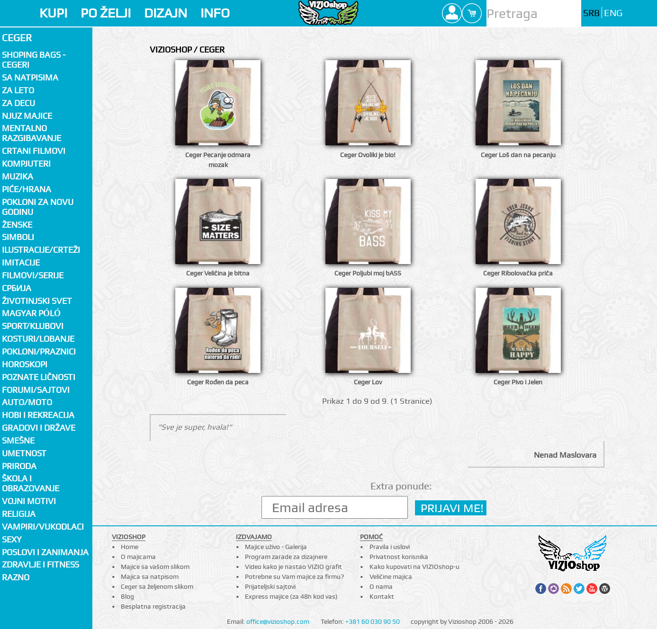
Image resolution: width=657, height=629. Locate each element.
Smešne (18, 440)
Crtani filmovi (33, 151)
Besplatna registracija (153, 606)
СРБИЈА (16, 288)
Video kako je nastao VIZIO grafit (293, 566)
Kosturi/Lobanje (38, 339)
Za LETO (18, 90)
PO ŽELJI (106, 13)
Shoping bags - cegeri (33, 60)
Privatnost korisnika (398, 556)
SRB (591, 13)
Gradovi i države (38, 428)
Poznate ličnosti (38, 377)
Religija (19, 514)
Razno (15, 577)
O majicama (138, 556)
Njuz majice (27, 116)
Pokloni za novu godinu (37, 207)
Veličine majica (390, 576)
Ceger (17, 38)
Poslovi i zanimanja (45, 552)
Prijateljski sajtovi (270, 586)
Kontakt (381, 596)
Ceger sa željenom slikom (157, 586)
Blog (127, 596)
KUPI (53, 13)
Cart (472, 13)
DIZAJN (165, 13)
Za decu (18, 103)
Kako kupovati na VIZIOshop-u (414, 566)
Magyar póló (31, 313)
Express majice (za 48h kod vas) (291, 596)
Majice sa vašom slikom (155, 566)
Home (129, 546)
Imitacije (21, 262)
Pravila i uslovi (389, 546)
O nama (381, 586)
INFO (215, 13)
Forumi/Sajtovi (36, 390)
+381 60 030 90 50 (372, 621)
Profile (452, 13)
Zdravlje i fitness (40, 564)
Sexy (12, 539)
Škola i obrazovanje (30, 483)
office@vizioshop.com (277, 621)
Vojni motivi (29, 501)
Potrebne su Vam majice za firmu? (294, 576)
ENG (613, 13)
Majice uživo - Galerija (276, 546)
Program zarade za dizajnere (286, 556)
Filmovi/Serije (32, 275)
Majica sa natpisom (150, 576)
